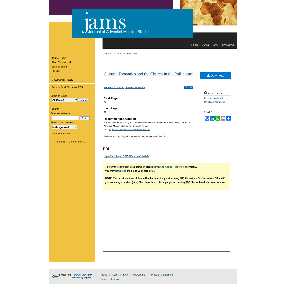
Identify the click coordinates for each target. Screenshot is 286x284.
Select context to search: (63, 122)
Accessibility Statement (161, 274)
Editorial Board (59, 66)
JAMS (114, 53)
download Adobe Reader (167, 167)
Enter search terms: (61, 113)
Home (106, 53)
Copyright (115, 279)
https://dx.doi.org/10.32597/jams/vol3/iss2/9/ (129, 129)
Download (215, 75)
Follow (189, 87)
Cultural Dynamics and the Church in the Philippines (148, 73)
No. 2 (136, 53)
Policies (55, 71)
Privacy (104, 279)
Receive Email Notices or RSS (67, 87)
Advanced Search (61, 133)
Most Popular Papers (62, 79)
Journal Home (59, 58)
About (115, 274)
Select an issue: (59, 96)
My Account (139, 274)
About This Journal (61, 62)
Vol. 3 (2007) (125, 53)
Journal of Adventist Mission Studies (143, 20)
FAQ (125, 274)
